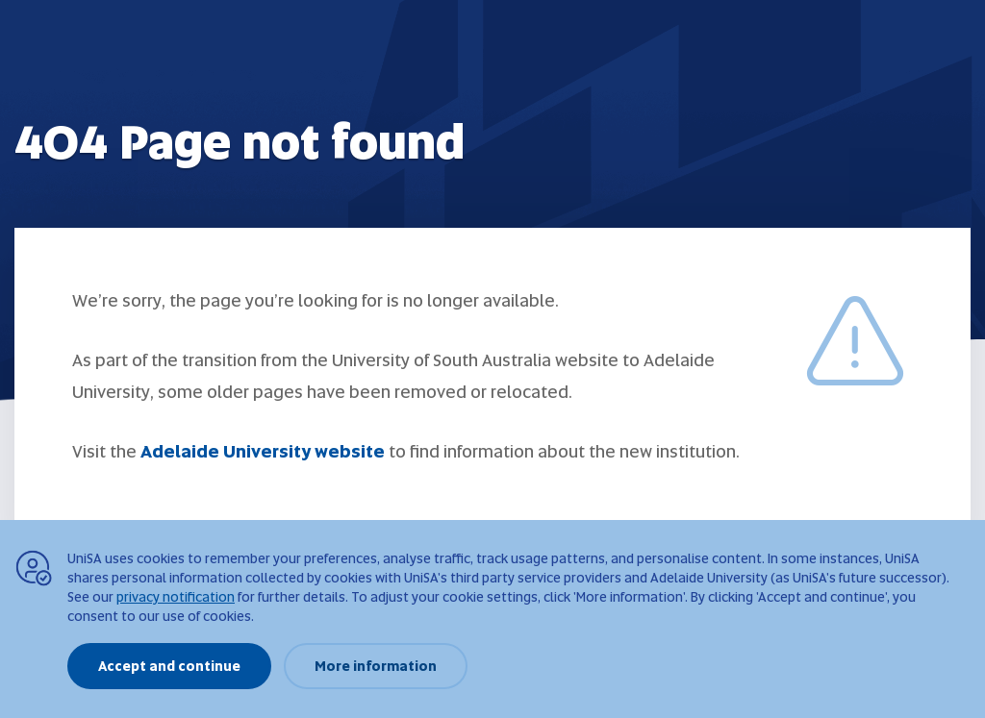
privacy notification (175, 597)
